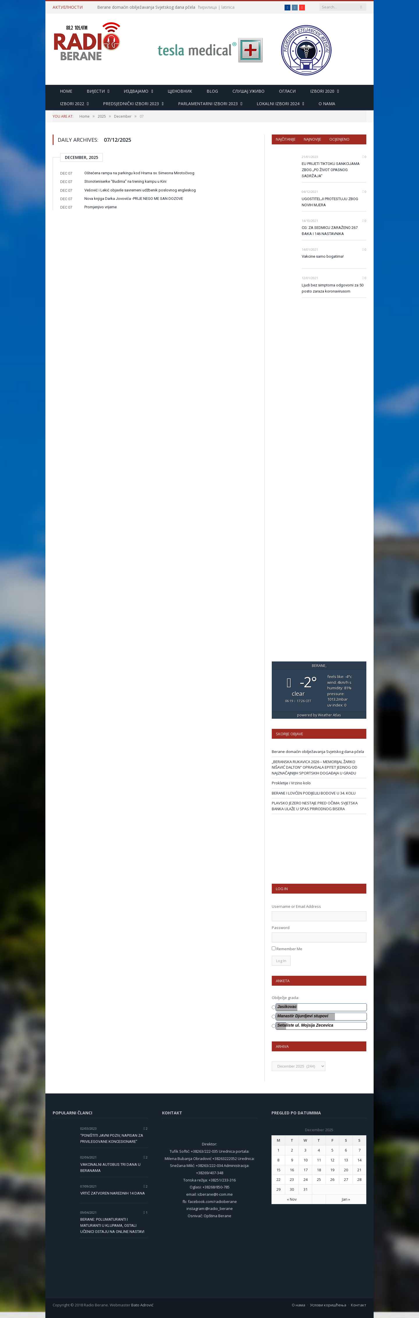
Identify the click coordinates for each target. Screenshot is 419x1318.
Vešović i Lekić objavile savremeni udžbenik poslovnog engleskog (140, 190)
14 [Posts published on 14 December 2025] (359, 1160)
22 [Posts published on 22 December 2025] (278, 1179)
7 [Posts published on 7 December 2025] (359, 1150)
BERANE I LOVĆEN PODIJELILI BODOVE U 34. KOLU (314, 793)
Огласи (287, 91)
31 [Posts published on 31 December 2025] (305, 1189)
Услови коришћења (328, 1305)
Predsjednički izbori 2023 (131, 103)
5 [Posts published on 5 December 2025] (332, 1150)
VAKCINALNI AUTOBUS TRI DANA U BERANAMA (110, 1167)
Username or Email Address (296, 906)
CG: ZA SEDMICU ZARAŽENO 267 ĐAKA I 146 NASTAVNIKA (330, 230)
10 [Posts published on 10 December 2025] (305, 1160)
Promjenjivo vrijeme (100, 207)
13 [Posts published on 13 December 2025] (346, 1160)
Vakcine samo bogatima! (323, 256)
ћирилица (207, 7)
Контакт (358, 1305)
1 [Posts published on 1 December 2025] (278, 1150)
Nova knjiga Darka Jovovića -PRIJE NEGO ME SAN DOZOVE (133, 198)
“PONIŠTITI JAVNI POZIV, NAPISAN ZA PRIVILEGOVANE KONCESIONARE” (111, 1138)
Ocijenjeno (339, 139)
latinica (228, 7)
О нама (298, 1305)
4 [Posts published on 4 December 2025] (319, 1150)
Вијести (96, 91)
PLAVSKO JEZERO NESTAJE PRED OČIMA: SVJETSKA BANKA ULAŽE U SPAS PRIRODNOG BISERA (315, 805)
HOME (66, 91)
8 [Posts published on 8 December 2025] (278, 1160)
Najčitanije (286, 139)
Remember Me (289, 948)
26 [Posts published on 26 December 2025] (332, 1179)
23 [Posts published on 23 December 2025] (292, 1179)
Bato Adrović (142, 1305)
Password (281, 927)
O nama (327, 103)
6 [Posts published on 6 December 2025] (346, 1150)
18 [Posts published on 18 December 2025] (319, 1169)
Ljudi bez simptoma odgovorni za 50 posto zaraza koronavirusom (332, 288)
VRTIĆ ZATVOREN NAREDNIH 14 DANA (112, 1193)
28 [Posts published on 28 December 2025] (359, 1179)
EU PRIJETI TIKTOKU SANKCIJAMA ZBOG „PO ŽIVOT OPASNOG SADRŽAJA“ (331, 170)
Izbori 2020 (322, 91)
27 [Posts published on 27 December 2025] (346, 1179)
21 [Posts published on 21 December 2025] (359, 1169)
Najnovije (312, 139)
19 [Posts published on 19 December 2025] (332, 1169)
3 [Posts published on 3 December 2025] (305, 1150)
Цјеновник (180, 91)
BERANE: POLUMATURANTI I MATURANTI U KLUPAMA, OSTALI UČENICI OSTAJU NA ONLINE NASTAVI (112, 1225)
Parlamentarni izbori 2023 (208, 103)
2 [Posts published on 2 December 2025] (292, 1150)
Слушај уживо (248, 91)
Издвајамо (136, 91)
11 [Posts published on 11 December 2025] (319, 1160)
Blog (212, 91)
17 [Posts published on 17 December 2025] (305, 1169)
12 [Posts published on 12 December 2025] (332, 1160)
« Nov (292, 1199)
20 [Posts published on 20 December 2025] (346, 1169)
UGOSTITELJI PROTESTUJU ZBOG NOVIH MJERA (330, 202)
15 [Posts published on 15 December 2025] (278, 1169)
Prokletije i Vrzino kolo (291, 783)
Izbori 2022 (72, 103)
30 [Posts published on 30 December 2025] (292, 1189)
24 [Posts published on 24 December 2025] (305, 1179)
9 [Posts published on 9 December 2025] (292, 1160)
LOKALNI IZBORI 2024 (278, 103)
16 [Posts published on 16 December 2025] (292, 1169)
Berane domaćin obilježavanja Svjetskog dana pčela (146, 7)
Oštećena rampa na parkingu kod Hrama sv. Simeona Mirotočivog (139, 173)
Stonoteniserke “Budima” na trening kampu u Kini (125, 181)
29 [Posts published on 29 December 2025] (278, 1189)
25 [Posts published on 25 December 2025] (319, 1179)
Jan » (346, 1199)
